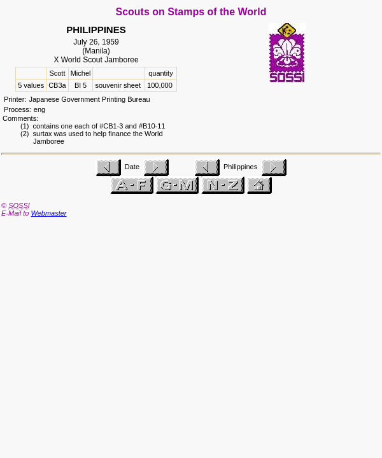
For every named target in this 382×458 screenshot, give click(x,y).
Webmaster (48, 213)
